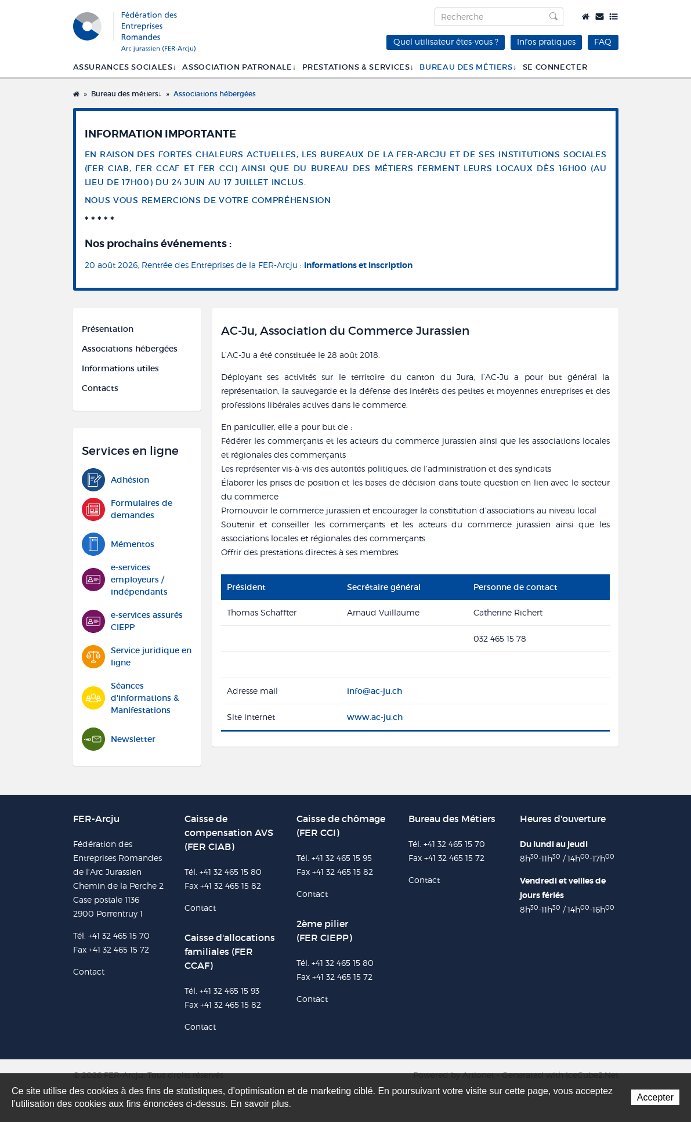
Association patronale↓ (239, 67)
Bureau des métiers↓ (467, 67)
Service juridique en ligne (136, 656)
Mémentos (118, 544)
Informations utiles (120, 368)
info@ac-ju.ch (374, 691)
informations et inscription (358, 265)
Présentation (107, 329)
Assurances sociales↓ (125, 67)
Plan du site (613, 16)
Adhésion (115, 480)
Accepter (655, 1097)
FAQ (603, 41)
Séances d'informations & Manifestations (130, 698)
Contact (600, 16)
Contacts (100, 388)
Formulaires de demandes (127, 509)
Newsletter (118, 739)
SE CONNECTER (555, 67)
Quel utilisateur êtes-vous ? (445, 41)
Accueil (586, 16)
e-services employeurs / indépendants (125, 579)
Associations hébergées (214, 93)
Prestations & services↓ (358, 67)
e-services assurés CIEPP (132, 621)
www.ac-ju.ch (375, 717)
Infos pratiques (546, 41)
